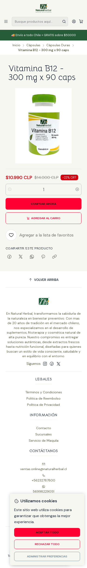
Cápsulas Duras (58, 45)
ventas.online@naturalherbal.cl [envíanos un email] (43, 466)
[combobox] (40, 21)
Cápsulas (33, 45)
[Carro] (81, 21)
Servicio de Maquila (43, 440)
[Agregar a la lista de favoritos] (40, 235)
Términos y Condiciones (43, 392)
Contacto (43, 428)
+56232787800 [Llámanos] (43, 478)
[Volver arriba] (43, 280)
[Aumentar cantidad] (77, 189)
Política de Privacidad (43, 405)
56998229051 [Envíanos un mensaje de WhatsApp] (43, 489)
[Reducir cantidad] (10, 189)
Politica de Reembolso (43, 398)
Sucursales (43, 434)
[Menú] (6, 21)
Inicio (16, 45)
